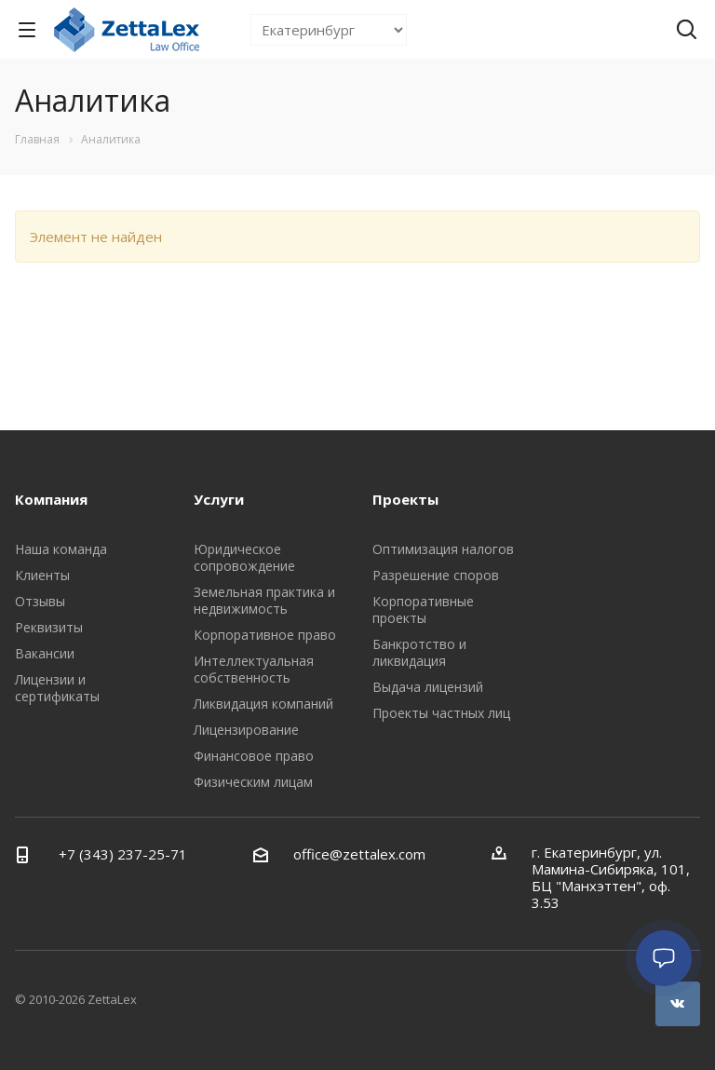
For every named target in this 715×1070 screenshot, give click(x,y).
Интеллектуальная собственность (254, 669)
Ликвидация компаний (263, 703)
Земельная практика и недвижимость (264, 600)
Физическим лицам (253, 782)
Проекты (405, 499)
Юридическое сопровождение (244, 557)
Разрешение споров (435, 575)
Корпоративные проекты (423, 609)
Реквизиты (49, 627)
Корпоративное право (265, 634)
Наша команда (61, 549)
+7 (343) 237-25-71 (121, 854)
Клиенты (42, 575)
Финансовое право (254, 756)
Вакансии (44, 653)
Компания (51, 499)
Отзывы (40, 601)
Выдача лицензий (427, 687)
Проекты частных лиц (441, 713)
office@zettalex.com (359, 854)
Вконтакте (677, 1004)
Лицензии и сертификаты (57, 687)
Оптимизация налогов (443, 549)
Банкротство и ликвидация (419, 652)
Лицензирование (246, 729)
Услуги (219, 499)
